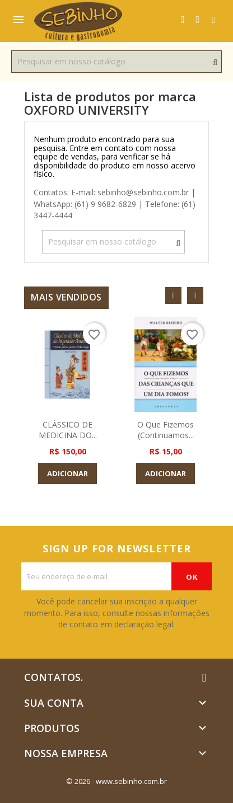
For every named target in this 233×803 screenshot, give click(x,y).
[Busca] (116, 61)
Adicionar (67, 473)
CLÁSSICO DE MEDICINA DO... (68, 430)
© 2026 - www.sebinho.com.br (116, 781)
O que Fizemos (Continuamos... (165, 430)
